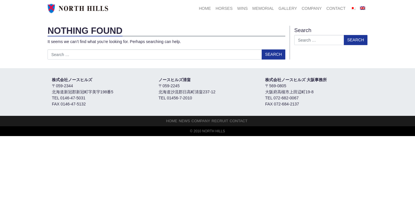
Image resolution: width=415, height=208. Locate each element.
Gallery (287, 8)
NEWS (184, 121)
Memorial (263, 8)
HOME (205, 8)
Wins (242, 8)
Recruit (220, 121)
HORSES (224, 8)
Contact (336, 8)
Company (312, 8)
